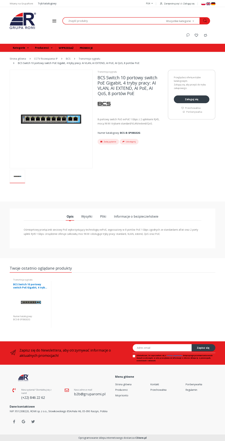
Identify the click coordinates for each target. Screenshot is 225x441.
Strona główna (123, 384)
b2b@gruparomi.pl (89, 394)
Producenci (42, 47)
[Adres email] (162, 347)
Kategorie (19, 47)
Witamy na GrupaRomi (22, 3)
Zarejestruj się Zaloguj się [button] (177, 3)
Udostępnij (129, 141)
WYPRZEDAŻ (66, 48)
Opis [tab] (70, 216)
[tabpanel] (30, 304)
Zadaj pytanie (108, 141)
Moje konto (121, 395)
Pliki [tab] (103, 216)
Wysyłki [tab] (86, 216)
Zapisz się (203, 347)
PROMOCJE (86, 48)
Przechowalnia (191, 108)
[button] (149, 3)
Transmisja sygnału (107, 71)
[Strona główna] (23, 21)
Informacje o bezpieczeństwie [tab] (136, 216)
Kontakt (154, 384)
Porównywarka (192, 111)
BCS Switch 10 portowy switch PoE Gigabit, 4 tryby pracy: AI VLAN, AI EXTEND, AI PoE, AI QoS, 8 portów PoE (30, 286)
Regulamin (191, 389)
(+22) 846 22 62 (33, 397)
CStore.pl (141, 437)
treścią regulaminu (174, 355)
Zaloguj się (191, 99)
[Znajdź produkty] (114, 20)
